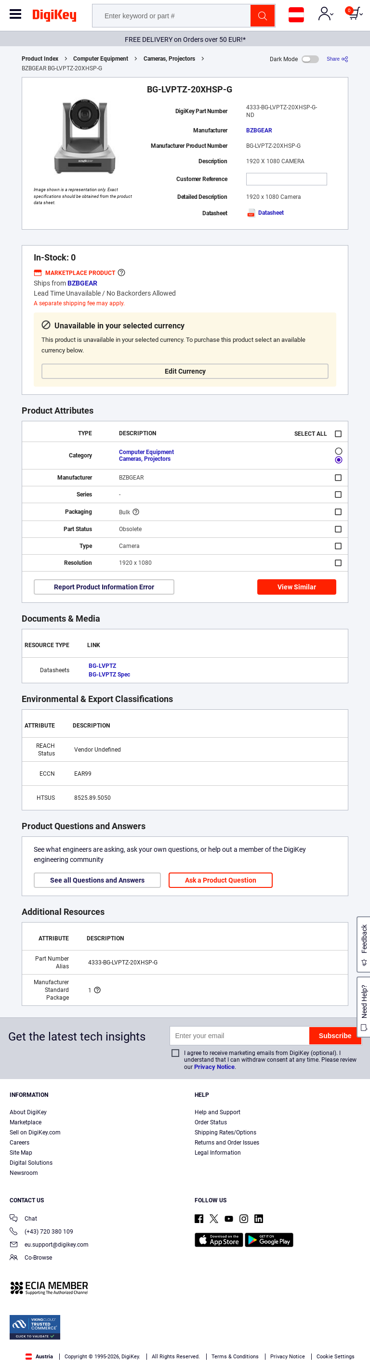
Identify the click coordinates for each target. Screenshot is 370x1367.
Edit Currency (185, 371)
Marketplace (25, 1122)
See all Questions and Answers (97, 880)
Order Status (211, 1122)
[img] (54, 17)
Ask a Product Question (220, 880)
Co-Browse (31, 1258)
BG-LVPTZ (102, 666)
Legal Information (218, 1152)
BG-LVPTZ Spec (109, 674)
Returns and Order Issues (227, 1142)
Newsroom (24, 1173)
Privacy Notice (214, 1066)
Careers (19, 1142)
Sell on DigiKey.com (35, 1132)
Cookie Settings (336, 1357)
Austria (39, 1357)
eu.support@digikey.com (49, 1245)
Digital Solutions (31, 1162)
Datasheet (265, 212)
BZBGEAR (259, 130)
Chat (23, 1219)
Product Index (40, 58)
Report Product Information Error (104, 587)
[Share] (337, 59)
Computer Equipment (100, 58)
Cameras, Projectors (169, 58)
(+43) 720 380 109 (41, 1232)
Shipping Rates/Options (225, 1132)
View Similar (297, 587)
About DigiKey (28, 1112)
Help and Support (217, 1112)
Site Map (21, 1152)
